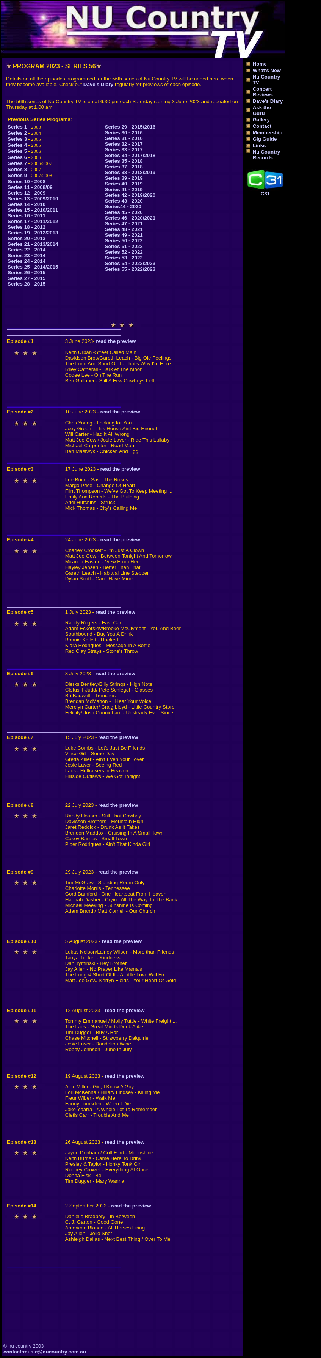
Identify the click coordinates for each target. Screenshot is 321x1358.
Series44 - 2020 (123, 206)
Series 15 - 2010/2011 (33, 210)
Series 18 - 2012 (26, 227)
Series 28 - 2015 (26, 284)
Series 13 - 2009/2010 (33, 198)
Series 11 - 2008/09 (30, 187)
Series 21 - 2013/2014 (33, 244)
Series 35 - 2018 (124, 161)
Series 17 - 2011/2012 (33, 221)
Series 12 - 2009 (26, 193)
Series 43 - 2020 (124, 201)
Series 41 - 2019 (124, 189)
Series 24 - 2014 (26, 261)
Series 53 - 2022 (124, 258)
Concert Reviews (263, 91)
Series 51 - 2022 (124, 246)
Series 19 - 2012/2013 (33, 233)
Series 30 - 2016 (124, 132)
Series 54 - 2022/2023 (130, 263)
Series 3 (17, 139)
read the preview (116, 341)
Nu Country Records (266, 154)
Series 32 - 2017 (124, 144)
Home (260, 64)
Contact (262, 126)
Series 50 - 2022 (124, 241)
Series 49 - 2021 (124, 235)
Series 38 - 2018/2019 (130, 172)
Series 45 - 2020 (124, 212)
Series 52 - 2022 (124, 252)
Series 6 (17, 157)
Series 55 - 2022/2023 (130, 269)
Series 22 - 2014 (26, 250)
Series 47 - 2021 (124, 223)
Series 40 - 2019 (124, 184)
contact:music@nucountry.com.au (44, 1352)
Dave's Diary (98, 84)
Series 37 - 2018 (124, 167)
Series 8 (17, 169)
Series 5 (17, 151)
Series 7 (17, 163)
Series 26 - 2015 (26, 272)
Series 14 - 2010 (26, 204)
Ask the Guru (262, 110)
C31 (265, 193)
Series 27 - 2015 (26, 278)
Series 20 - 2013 (26, 238)
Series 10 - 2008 (26, 181)
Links (259, 145)
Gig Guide (265, 139)
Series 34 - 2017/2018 (130, 155)
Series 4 (17, 145)
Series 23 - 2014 (26, 255)
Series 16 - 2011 (26, 215)
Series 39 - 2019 (124, 178)
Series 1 (17, 127)
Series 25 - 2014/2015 (33, 267)
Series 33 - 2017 (124, 149)
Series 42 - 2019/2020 (130, 195)
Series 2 (17, 133)
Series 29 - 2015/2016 (130, 127)
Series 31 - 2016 (124, 138)
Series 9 (17, 175)
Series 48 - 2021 (124, 229)
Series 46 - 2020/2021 (130, 218)
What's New (267, 70)
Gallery (261, 120)
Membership (268, 132)
